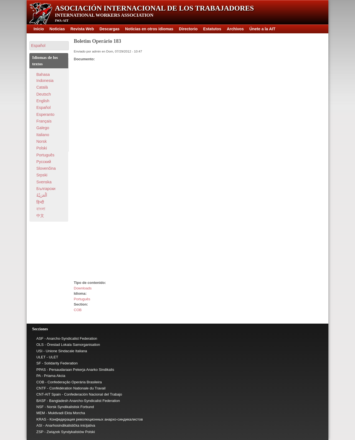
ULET (40, 357)
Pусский (43, 161)
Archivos (235, 29)
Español (43, 107)
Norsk (41, 141)
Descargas (110, 29)
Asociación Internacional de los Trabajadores (154, 8)
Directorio (188, 29)
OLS (40, 344)
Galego (42, 128)
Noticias (57, 29)
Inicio (39, 29)
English (42, 101)
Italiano (42, 134)
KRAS (41, 419)
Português (82, 299)
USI (39, 351)
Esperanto (45, 114)
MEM (40, 413)
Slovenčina (46, 168)
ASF (40, 338)
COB (78, 310)
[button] (49, 45)
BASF (41, 401)
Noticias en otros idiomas (149, 29)
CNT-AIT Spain (48, 394)
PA (38, 376)
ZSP (39, 432)
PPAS (41, 370)
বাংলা (40, 209)
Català (42, 87)
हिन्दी (40, 202)
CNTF (41, 388)
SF (38, 363)
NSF (40, 407)
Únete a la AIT (262, 29)
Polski (41, 148)
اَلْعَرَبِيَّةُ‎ (41, 195)
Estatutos (212, 29)
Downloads (83, 288)
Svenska (44, 182)
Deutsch (43, 94)
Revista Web (82, 29)
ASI (39, 425)
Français (44, 121)
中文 (40, 215)
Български (45, 188)
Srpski (41, 175)
